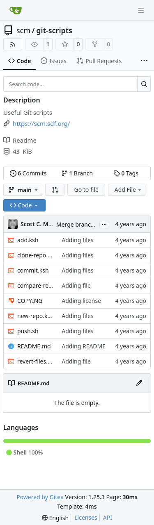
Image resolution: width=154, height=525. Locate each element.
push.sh (28, 331)
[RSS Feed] (12, 44)
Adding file (76, 285)
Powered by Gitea (40, 497)
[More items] (144, 61)
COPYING (29, 301)
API (107, 517)
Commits (28, 173)
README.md (34, 346)
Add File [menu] (129, 189)
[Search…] (144, 84)
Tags (125, 173)
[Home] (15, 10)
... (104, 224)
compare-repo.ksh (35, 285)
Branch (77, 173)
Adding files (77, 240)
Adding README (84, 346)
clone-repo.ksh (35, 255)
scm (23, 30)
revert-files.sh (35, 361)
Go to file (86, 189)
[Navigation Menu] (141, 10)
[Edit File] (139, 383)
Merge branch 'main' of (88, 224)
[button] (55, 190)
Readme (20, 140)
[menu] (55, 518)
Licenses (85, 517)
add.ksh (28, 240)
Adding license (81, 301)
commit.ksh (33, 270)
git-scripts (54, 30)
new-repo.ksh (35, 316)
